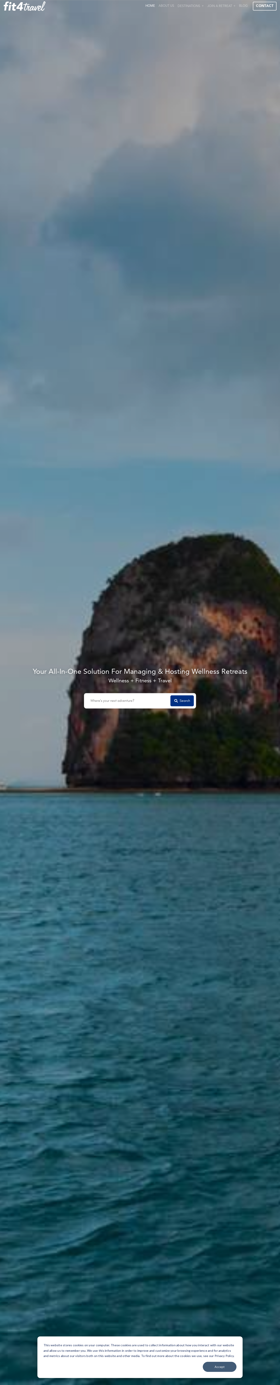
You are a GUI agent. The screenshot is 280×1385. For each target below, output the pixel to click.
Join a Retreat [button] (219, 6)
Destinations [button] (189, 6)
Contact (264, 6)
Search (182, 701)
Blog (243, 6)
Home (150, 6)
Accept (220, 1367)
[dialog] (140, 1357)
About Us (166, 6)
